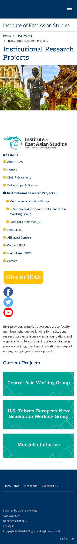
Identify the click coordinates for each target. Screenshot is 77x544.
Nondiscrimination (15, 521)
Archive (12, 261)
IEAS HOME (24, 35)
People (12, 169)
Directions (30, 486)
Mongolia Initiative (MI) (26, 222)
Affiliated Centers (19, 237)
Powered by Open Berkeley (20, 510)
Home (7, 35)
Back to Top (67, 538)
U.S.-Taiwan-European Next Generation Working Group (38, 211)
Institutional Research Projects (32, 194)
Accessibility (11, 515)
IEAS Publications (19, 177)
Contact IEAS (16, 245)
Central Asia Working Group (29, 201)
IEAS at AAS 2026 (19, 253)
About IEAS (15, 162)
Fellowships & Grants (22, 185)
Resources (14, 229)
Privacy (8, 526)
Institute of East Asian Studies (36, 25)
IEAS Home (12, 486)
